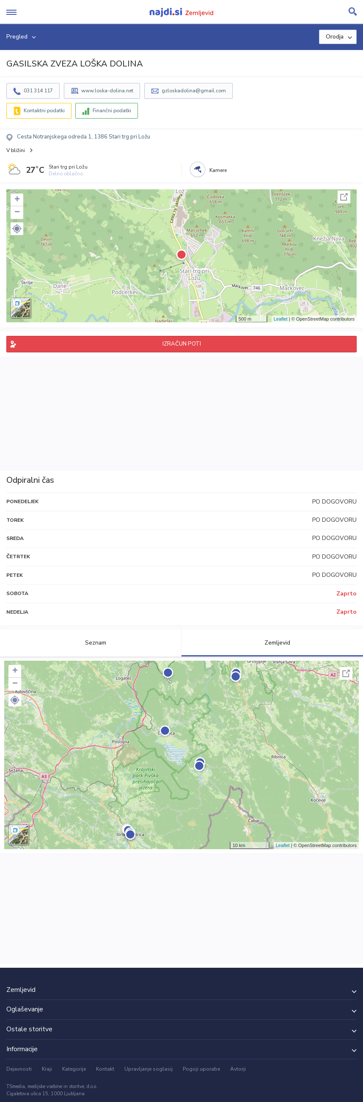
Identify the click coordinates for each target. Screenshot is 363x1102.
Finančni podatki (112, 110)
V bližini (15, 150)
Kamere (218, 170)
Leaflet (281, 318)
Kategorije (74, 1069)
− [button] (17, 212)
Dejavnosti (19, 1069)
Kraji (47, 1069)
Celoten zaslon (344, 197)
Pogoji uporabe (201, 1069)
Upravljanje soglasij (148, 1069)
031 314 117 (38, 90)
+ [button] (17, 200)
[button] (17, 228)
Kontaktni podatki (44, 110)
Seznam (90, 643)
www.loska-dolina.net (107, 90)
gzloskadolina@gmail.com (194, 90)
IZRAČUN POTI (181, 344)
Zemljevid (272, 643)
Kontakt (105, 1069)
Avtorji (238, 1069)
